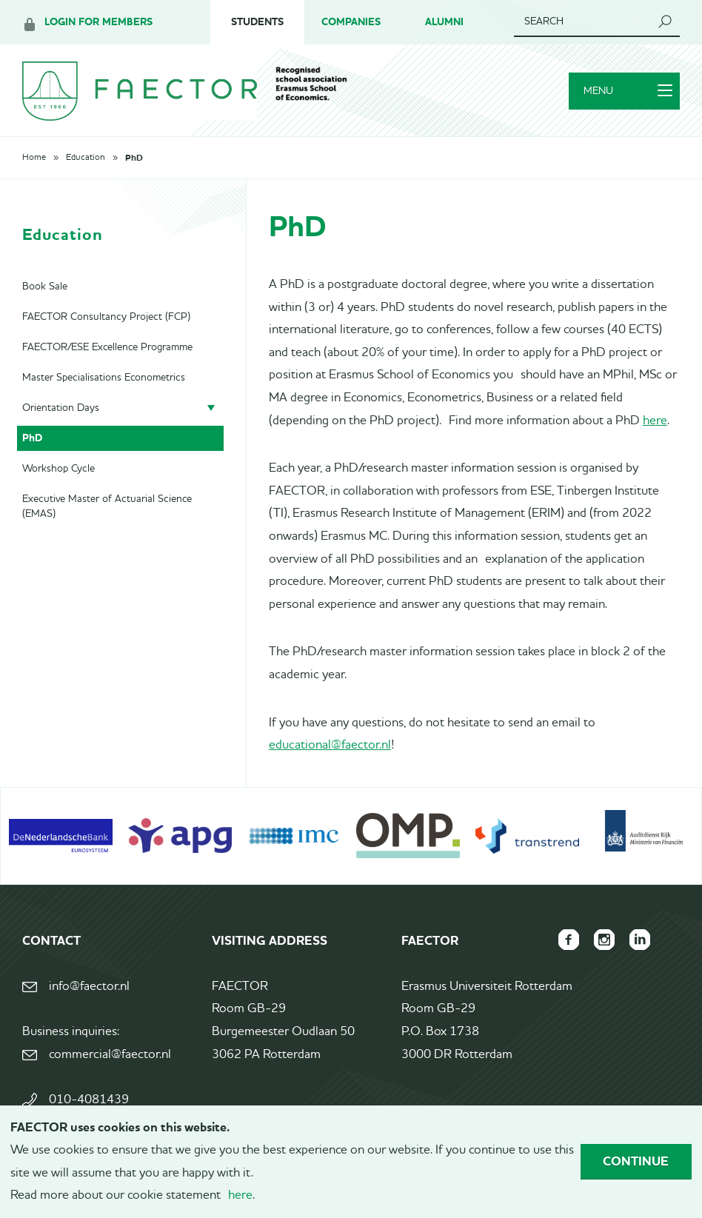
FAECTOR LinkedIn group (639, 939)
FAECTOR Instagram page (604, 939)
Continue (636, 1161)
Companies (351, 22)
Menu (628, 91)
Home (34, 157)
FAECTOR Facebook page (568, 939)
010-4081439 (89, 1100)
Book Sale (44, 286)
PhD (134, 158)
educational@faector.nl (330, 745)
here (655, 421)
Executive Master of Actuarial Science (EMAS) (107, 506)
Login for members (98, 22)
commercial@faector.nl (110, 1054)
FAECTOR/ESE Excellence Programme (107, 347)
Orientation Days (60, 408)
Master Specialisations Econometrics (103, 377)
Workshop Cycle (58, 469)
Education (85, 157)
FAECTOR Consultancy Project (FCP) (106, 317)
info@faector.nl (89, 986)
